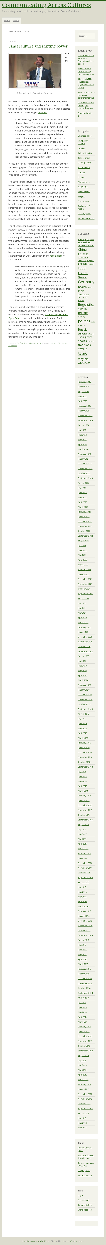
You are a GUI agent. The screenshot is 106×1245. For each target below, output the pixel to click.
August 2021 (83, 598)
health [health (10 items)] (82, 287)
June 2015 (82, 949)
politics (53, 343)
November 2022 (85, 526)
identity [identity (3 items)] (90, 287)
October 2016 (84, 872)
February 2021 (84, 627)
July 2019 (82, 718)
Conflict (20, 343)
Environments (84, 167)
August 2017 (83, 824)
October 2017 (84, 815)
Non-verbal (83, 186)
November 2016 (85, 868)
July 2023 (82, 487)
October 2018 (84, 762)
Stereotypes (83, 201)
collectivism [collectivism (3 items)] (83, 257)
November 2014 (85, 983)
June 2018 (82, 776)
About (16, 20)
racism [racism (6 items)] (81, 325)
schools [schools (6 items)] (82, 333)
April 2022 (82, 560)
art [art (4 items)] (88, 239)
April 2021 (82, 617)
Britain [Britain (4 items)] (81, 245)
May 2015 (82, 954)
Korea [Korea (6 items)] (81, 300)
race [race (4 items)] (93, 321)
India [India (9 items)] (81, 291)
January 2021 (83, 632)
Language (82, 177)
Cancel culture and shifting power (38, 46)
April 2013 (82, 1074)
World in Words (85, 1175)
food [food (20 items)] (82, 268)
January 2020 (83, 690)
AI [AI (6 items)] (85, 239)
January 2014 (83, 1031)
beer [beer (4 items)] (88, 242)
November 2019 (85, 699)
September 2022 (85, 536)
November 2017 (85, 810)
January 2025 (83, 410)
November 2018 (85, 757)
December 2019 (85, 694)
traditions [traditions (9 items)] (84, 345)
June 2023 (82, 492)
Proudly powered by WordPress (35, 1241)
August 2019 (83, 714)
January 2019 (83, 747)
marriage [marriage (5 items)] (82, 308)
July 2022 (82, 545)
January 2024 (83, 459)
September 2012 (85, 1108)
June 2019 (82, 723)
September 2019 (85, 709)
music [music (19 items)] (83, 312)
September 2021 (85, 593)
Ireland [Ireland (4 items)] (81, 297)
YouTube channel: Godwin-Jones (86, 1156)
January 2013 (83, 1089)
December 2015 (85, 921)
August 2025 (83, 391)
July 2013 (82, 1060)
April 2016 (82, 901)
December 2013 (85, 1036)
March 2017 (83, 848)
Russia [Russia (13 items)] (83, 329)
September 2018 (85, 767)
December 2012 (85, 1094)
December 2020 (85, 637)
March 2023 (83, 507)
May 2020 (82, 670)
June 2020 (82, 665)
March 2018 (83, 791)
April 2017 (82, 844)
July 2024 (82, 430)
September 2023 (85, 478)
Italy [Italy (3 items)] (86, 297)
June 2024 (82, 435)
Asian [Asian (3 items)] (92, 240)
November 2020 (85, 641)
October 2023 (84, 473)
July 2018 (82, 771)
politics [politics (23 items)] (84, 321)
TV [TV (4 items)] (86, 348)
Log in (80, 1195)
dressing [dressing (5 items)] (82, 260)
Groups (81, 172)
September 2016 (85, 877)
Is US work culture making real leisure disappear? (86, 105)
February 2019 (84, 742)
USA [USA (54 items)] (82, 353)
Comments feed (85, 1205)
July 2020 (82, 661)
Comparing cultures (83, 142)
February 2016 (84, 911)
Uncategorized (84, 213)
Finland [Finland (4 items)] (90, 264)
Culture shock (84, 158)
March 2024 (83, 449)
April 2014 (82, 1017)
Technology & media (32, 343)
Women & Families (86, 218)
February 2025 (84, 406)
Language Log (84, 1170)
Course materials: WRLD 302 (86, 1164)
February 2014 (84, 1026)
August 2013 (83, 1055)
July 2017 (82, 829)
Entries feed (83, 1200)
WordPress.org (84, 1210)
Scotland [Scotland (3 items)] (90, 334)
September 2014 (85, 993)
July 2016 (82, 887)
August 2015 (83, 940)
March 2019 (83, 738)
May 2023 (82, 497)
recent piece (56, 255)
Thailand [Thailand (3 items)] (90, 341)
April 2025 (82, 401)
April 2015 (82, 959)
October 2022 (84, 531)
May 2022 (82, 555)
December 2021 (85, 579)
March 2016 (83, 906)
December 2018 (85, 752)
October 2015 (84, 930)
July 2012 (82, 1118)
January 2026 (83, 386)
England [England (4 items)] (90, 260)
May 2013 (82, 1070)
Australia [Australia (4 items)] (82, 242)
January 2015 (83, 973)
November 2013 (85, 1041)
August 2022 (83, 540)
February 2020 (84, 685)
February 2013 (84, 1084)
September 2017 (85, 819)
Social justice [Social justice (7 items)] (85, 337)
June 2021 (82, 608)
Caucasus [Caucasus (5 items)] (89, 245)
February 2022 (84, 569)
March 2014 (83, 1022)
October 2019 (84, 704)
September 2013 (85, 1050)
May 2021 (82, 613)
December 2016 (85, 863)
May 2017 (82, 839)
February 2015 (84, 969)
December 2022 (85, 521)
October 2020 (84, 646)
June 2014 (82, 1007)
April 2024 (82, 444)
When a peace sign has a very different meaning (86, 95)
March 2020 (83, 680)
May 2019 (82, 728)
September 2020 (85, 651)
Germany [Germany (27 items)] (86, 281)
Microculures (83, 182)
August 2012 (83, 1113)
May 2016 (82, 896)
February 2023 (84, 512)
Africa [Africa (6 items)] (81, 239)
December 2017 (85, 805)
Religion (81, 196)
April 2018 (82, 786)
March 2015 (83, 964)
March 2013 (83, 1079)
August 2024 (83, 425)
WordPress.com (76, 1241)
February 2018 (84, 795)
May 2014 (82, 1012)
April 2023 (82, 502)
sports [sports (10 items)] (82, 341)
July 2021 (82, 603)
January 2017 (83, 858)
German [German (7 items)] (82, 277)
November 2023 (85, 468)
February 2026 (84, 382)
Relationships (84, 191)
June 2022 (82, 550)
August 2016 (83, 882)
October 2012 (84, 1103)
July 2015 (82, 945)
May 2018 (82, 781)
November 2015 (85, 925)
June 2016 (82, 892)
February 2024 (84, 454)
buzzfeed (42, 112)
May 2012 (82, 1127)
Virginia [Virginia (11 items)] (83, 359)
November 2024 (85, 415)
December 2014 (85, 978)
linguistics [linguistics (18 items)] (86, 304)
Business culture (85, 136)
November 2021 (85, 584)
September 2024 (85, 420)
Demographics (84, 162)
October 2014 (84, 988)
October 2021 (84, 588)
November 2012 (85, 1099)
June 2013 (82, 1065)
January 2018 (83, 800)
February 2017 (84, 853)
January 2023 (83, 516)
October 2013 (84, 1046)
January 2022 (83, 574)
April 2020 (82, 675)
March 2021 (83, 622)
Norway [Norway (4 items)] (81, 316)
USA (58, 343)
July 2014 (82, 1002)
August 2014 (83, 997)
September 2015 (85, 935)
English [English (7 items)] (82, 263)
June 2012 (82, 1123)
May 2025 (82, 396)
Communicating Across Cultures (46, 5)
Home (7, 20)
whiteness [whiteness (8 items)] (84, 363)
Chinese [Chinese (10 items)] (83, 254)
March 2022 (83, 564)
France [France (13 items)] (83, 273)
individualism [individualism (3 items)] (83, 294)
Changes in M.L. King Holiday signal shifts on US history (86, 83)
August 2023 (83, 483)
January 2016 (83, 916)
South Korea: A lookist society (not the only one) (86, 71)
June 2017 (82, 834)
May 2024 (82, 439)
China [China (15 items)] (82, 249)
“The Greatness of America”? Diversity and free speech (86, 59)
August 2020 (83, 656)
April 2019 (82, 733)
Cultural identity (85, 153)
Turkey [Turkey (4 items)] (81, 348)
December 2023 (85, 463)
